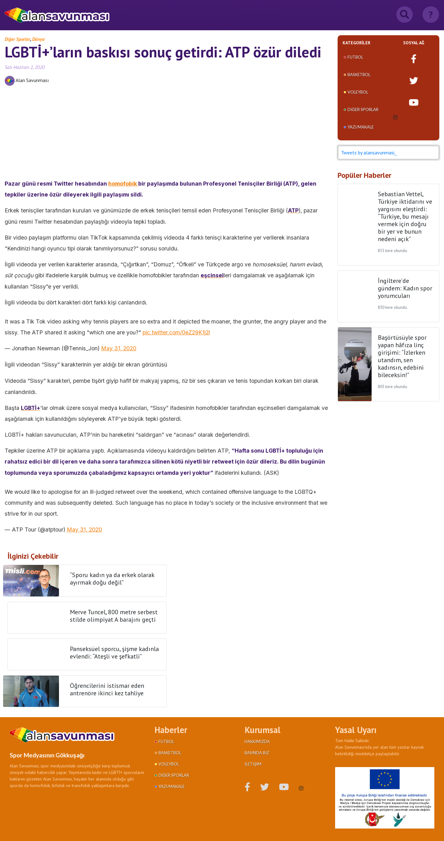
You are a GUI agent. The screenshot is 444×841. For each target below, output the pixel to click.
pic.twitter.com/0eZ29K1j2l (176, 332)
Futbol (355, 57)
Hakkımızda (257, 741)
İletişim (253, 763)
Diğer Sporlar (17, 39)
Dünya (38, 39)
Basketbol (359, 74)
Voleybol (358, 92)
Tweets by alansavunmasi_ (369, 152)
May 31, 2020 (118, 348)
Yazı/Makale (361, 126)
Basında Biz (257, 752)
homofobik (123, 183)
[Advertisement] (166, 134)
